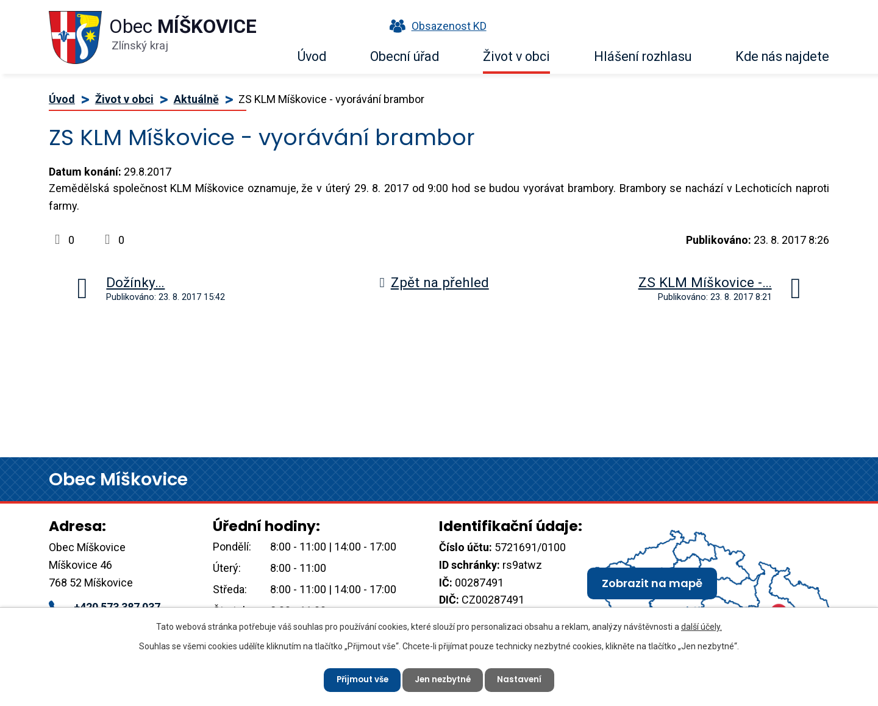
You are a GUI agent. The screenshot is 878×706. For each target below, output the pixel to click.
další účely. (701, 625)
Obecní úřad (404, 56)
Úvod (312, 56)
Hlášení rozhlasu (642, 56)
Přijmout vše (359, 678)
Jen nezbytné (444, 678)
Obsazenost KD (435, 26)
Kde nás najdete (782, 56)
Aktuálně (196, 99)
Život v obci (516, 56)
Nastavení (524, 678)
